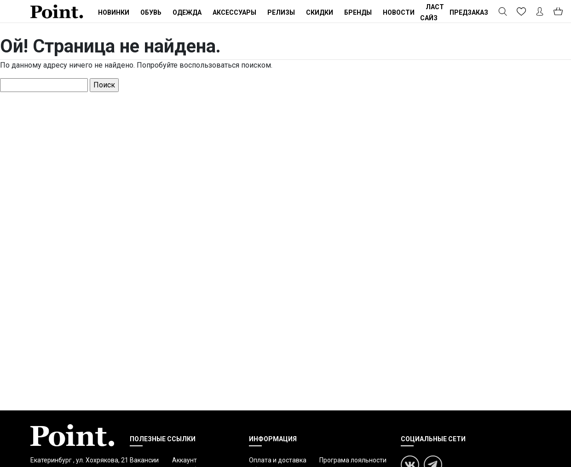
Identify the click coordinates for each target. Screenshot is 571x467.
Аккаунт (184, 460)
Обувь (150, 12)
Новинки (113, 12)
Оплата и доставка (277, 460)
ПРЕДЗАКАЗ (469, 12)
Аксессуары (234, 12)
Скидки (319, 12)
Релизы (281, 12)
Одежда (187, 12)
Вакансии (144, 460)
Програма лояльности (352, 460)
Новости (399, 12)
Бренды (358, 12)
